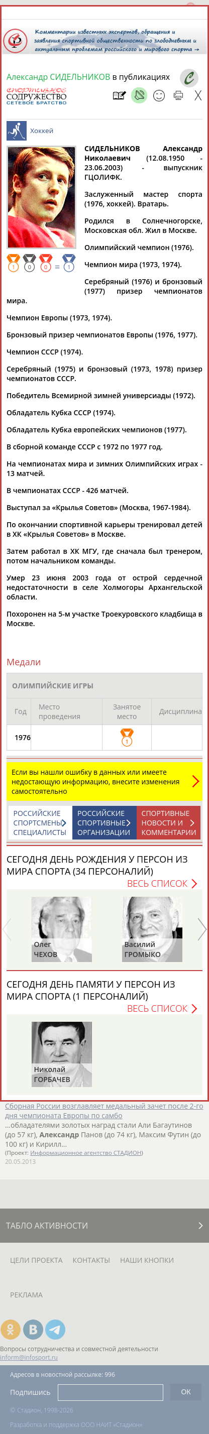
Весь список (157, 883)
